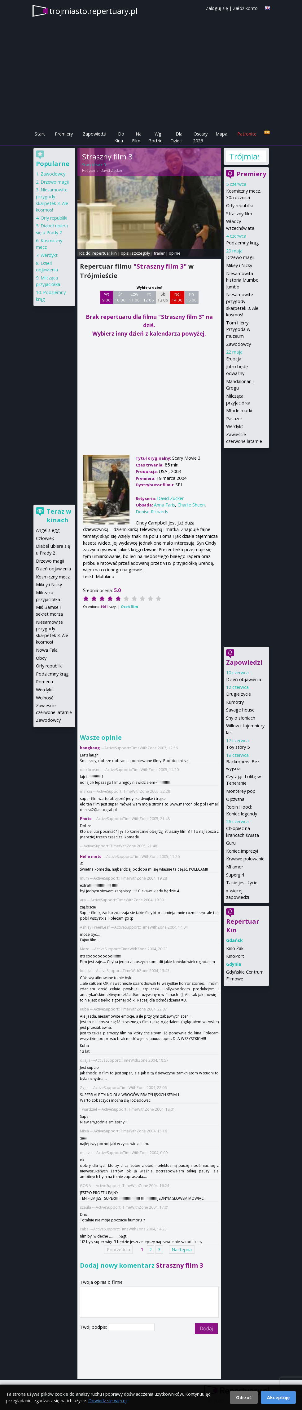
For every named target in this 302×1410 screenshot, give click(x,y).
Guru (231, 843)
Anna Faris (164, 505)
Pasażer (234, 419)
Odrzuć (244, 1397)
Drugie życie (238, 694)
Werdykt (234, 426)
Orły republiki (239, 205)
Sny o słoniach (240, 718)
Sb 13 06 (162, 297)
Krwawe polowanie (245, 859)
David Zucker (111, 170)
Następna (182, 1249)
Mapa (221, 134)
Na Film (137, 137)
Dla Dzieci (176, 137)
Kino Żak (234, 948)
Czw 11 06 (134, 297)
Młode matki (239, 410)
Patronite (246, 134)
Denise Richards (152, 512)
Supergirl (235, 875)
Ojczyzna (235, 799)
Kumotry (235, 702)
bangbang (90, 748)
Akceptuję (278, 1397)
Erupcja (233, 359)
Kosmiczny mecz (53, 577)
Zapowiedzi (94, 134)
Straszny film (239, 213)
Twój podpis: (94, 1327)
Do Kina (119, 137)
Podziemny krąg (242, 243)
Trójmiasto (244, 156)
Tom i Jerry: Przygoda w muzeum (238, 329)
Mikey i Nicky (239, 265)
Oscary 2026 (200, 137)
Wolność (44, 698)
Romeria (44, 682)
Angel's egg (48, 530)
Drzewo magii (240, 257)
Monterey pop (241, 791)
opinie (175, 253)
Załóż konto (245, 8)
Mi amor (234, 867)
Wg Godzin (155, 137)
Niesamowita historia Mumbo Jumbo (242, 280)
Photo (86, 818)
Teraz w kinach (58, 515)
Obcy (41, 658)
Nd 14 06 (177, 297)
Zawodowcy (238, 344)
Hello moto (91, 856)
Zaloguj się (217, 8)
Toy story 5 (238, 747)
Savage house (240, 710)
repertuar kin (104, 253)
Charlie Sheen (191, 505)
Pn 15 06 (191, 297)
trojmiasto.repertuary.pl (93, 10)
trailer (159, 253)
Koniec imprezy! (242, 851)
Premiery (64, 134)
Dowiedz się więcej (107, 1400)
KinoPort (235, 956)
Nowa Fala (47, 650)
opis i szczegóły (135, 253)
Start (40, 134)
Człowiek (45, 538)
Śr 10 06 (120, 297)
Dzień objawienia (243, 679)
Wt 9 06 (106, 297)
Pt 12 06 (148, 297)
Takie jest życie (241, 883)
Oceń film (129, 606)
